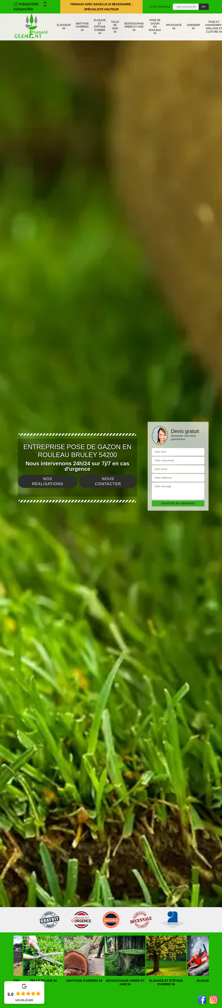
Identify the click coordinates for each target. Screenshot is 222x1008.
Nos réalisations (47, 481)
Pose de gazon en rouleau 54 (155, 27)
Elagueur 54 (64, 27)
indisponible (26, 4)
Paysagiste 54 (174, 27)
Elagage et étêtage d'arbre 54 (100, 27)
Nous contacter (108, 481)
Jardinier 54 (193, 27)
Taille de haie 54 (115, 26)
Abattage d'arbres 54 (82, 27)
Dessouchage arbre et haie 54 (134, 27)
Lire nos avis (24, 999)
